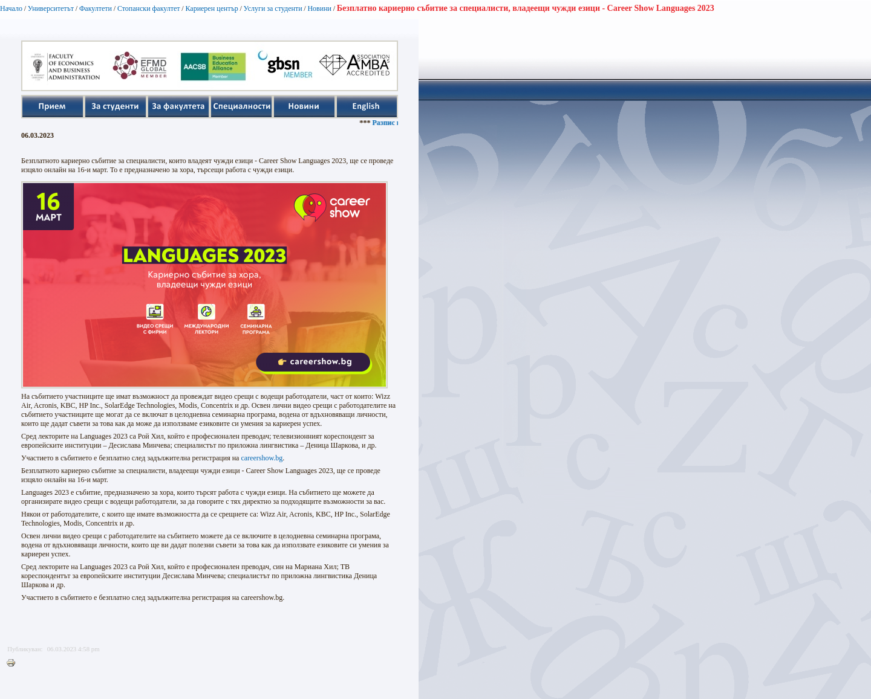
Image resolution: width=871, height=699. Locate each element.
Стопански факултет (148, 8)
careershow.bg (261, 458)
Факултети (95, 8)
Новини (319, 8)
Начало (11, 8)
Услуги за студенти (273, 8)
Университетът (51, 8)
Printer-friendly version (14, 663)
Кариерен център (211, 8)
